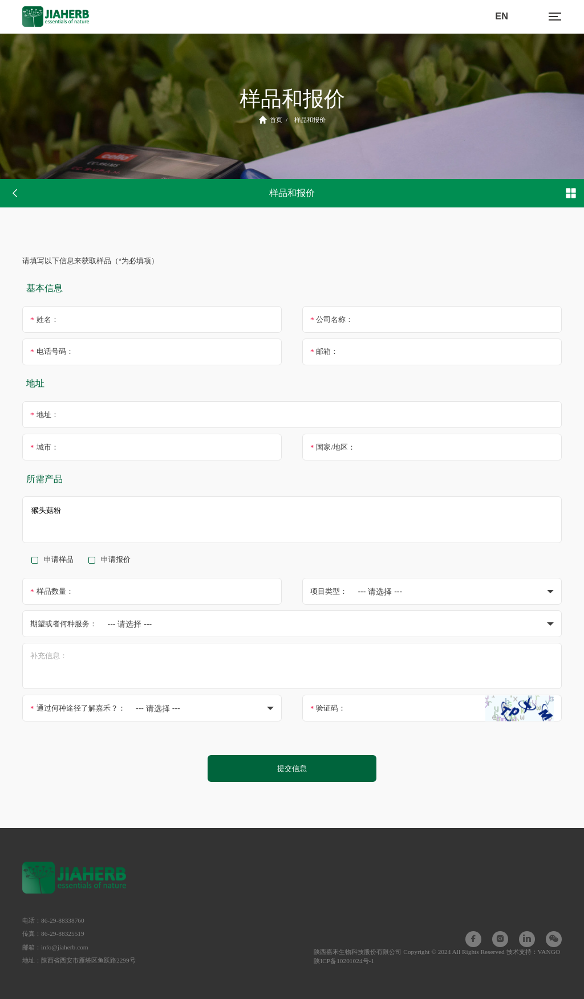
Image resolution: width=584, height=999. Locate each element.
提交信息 (292, 768)
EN (501, 16)
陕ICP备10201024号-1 (344, 960)
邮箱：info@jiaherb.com (55, 947)
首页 (270, 120)
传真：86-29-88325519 (53, 933)
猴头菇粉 (292, 519)
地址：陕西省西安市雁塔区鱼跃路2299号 (79, 960)
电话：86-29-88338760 (53, 920)
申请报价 (116, 560)
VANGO (549, 951)
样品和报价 (310, 119)
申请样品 (59, 560)
